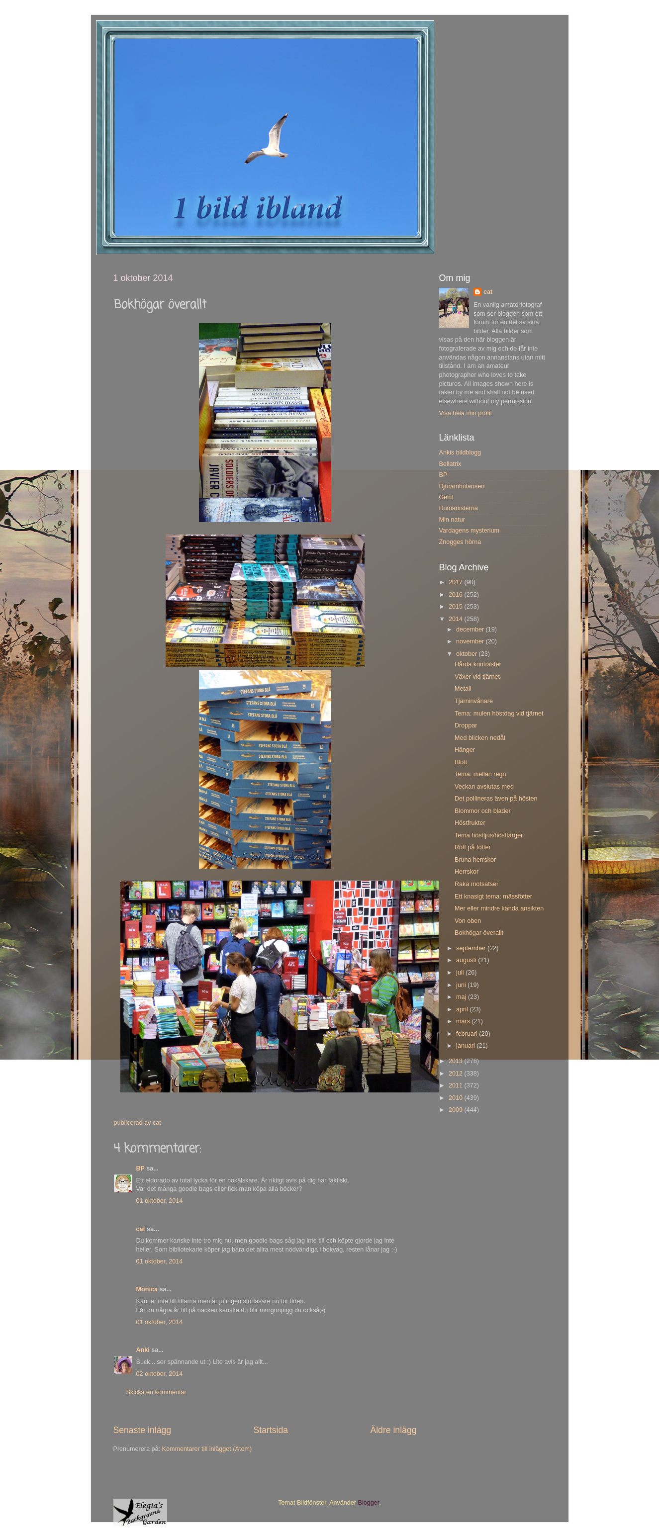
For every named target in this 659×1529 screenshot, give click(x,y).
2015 (457, 606)
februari (467, 1033)
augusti (467, 960)
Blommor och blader (483, 811)
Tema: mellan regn (480, 774)
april (463, 1009)
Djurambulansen (462, 486)
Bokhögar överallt (479, 932)
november (471, 641)
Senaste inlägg (142, 1430)
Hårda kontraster (478, 664)
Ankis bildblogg (460, 452)
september (471, 948)
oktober (467, 653)
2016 (457, 594)
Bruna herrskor (475, 859)
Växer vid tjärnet (477, 676)
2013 (457, 1061)
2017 (457, 582)
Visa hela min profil (465, 413)
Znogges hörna (460, 542)
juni (462, 985)
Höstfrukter (470, 822)
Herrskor (466, 871)
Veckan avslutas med (484, 786)
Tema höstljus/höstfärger (489, 835)
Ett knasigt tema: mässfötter (493, 896)
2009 (457, 1109)
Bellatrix (450, 463)
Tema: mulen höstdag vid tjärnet (499, 713)
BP (140, 1168)
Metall (463, 688)
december (471, 629)
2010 (457, 1097)
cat (140, 1229)
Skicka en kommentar (156, 1392)
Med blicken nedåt (480, 737)
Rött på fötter (473, 847)
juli (461, 972)
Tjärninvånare (474, 701)
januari (466, 1045)
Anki (143, 1350)
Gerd (446, 497)
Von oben (468, 920)
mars (463, 1021)
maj (462, 996)
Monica (147, 1289)
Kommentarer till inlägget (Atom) (207, 1448)
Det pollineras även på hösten (496, 798)
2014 (457, 619)
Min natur (452, 519)
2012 (457, 1073)
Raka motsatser (476, 884)
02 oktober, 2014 (159, 1373)
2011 (457, 1085)
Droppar (466, 725)
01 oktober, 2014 (159, 1200)
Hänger (465, 749)
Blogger (368, 1502)
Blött (461, 762)
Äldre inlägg (393, 1430)
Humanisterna (458, 508)
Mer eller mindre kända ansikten (499, 908)
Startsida (270, 1430)
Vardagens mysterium (469, 530)
